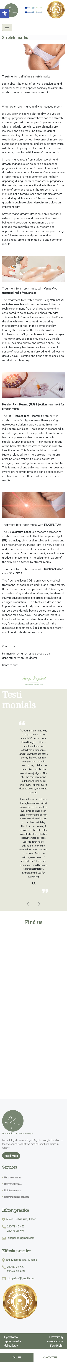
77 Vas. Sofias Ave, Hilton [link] (21, 1219)
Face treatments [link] (12, 1177)
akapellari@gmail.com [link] (21, 1238)
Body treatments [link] (13, 1184)
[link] (4, 13)
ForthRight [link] (56, 1345)
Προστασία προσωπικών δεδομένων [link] (12, 1341)
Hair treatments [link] (12, 1190)
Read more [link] (11, 1155)
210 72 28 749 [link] (15, 1230)
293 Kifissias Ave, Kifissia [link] (21, 1259)
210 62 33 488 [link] (16, 1271)
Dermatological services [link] (16, 1196)
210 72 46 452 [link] (15, 1226)
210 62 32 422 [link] (15, 1267)
